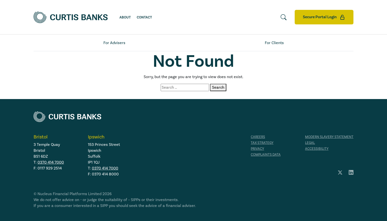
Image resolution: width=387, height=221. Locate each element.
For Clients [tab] (274, 42)
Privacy (257, 149)
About (125, 17)
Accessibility (317, 149)
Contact (144, 17)
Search (218, 87)
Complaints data (266, 155)
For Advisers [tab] (114, 42)
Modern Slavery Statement (329, 137)
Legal (310, 143)
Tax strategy (262, 143)
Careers (258, 137)
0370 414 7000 (51, 162)
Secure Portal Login (324, 17)
